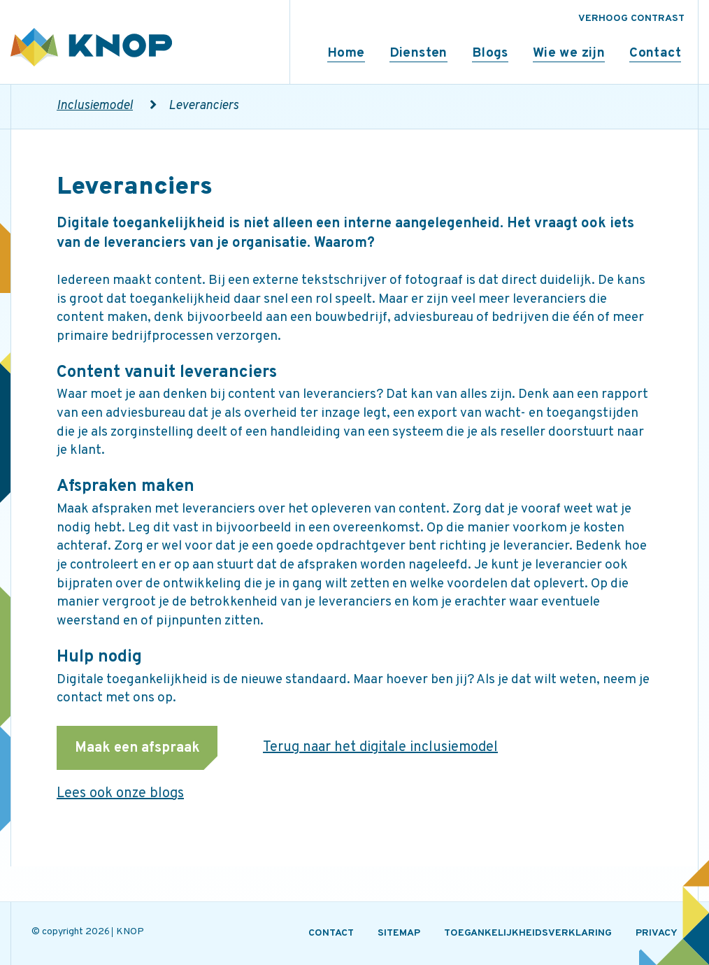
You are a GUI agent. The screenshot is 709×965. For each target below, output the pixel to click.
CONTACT (331, 933)
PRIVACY (657, 933)
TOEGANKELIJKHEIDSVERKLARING (528, 933)
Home (346, 53)
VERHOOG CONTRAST (631, 19)
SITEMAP (399, 933)
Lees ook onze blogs (120, 794)
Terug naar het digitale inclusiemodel (380, 747)
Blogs (490, 53)
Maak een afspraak (137, 748)
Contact (655, 53)
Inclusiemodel (95, 106)
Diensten (418, 53)
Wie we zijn (569, 53)
